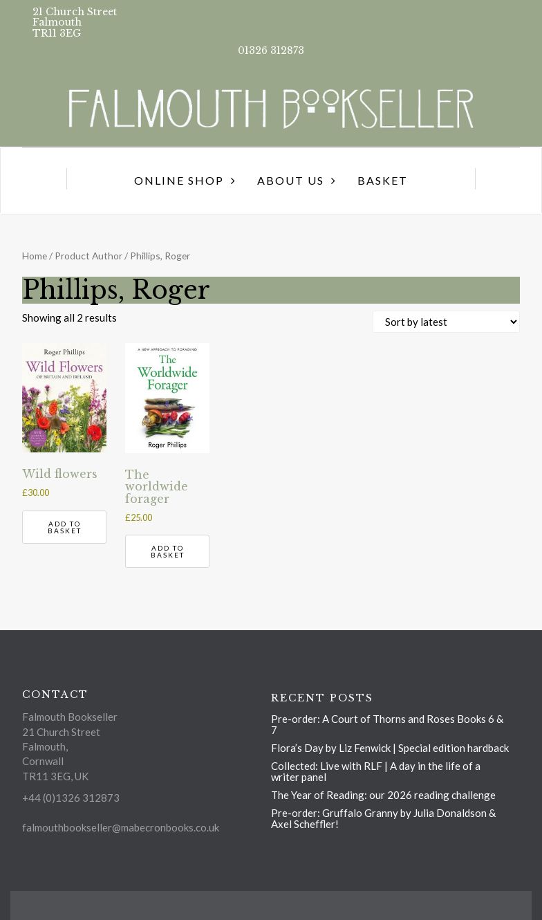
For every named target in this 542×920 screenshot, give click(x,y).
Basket (382, 180)
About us (290, 180)
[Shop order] (446, 322)
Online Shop (179, 180)
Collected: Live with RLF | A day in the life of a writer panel (375, 771)
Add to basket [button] (65, 527)
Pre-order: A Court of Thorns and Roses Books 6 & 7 (387, 724)
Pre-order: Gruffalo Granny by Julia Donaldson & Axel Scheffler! (383, 818)
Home (34, 255)
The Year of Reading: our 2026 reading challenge (383, 795)
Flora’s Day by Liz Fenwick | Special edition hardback (390, 748)
